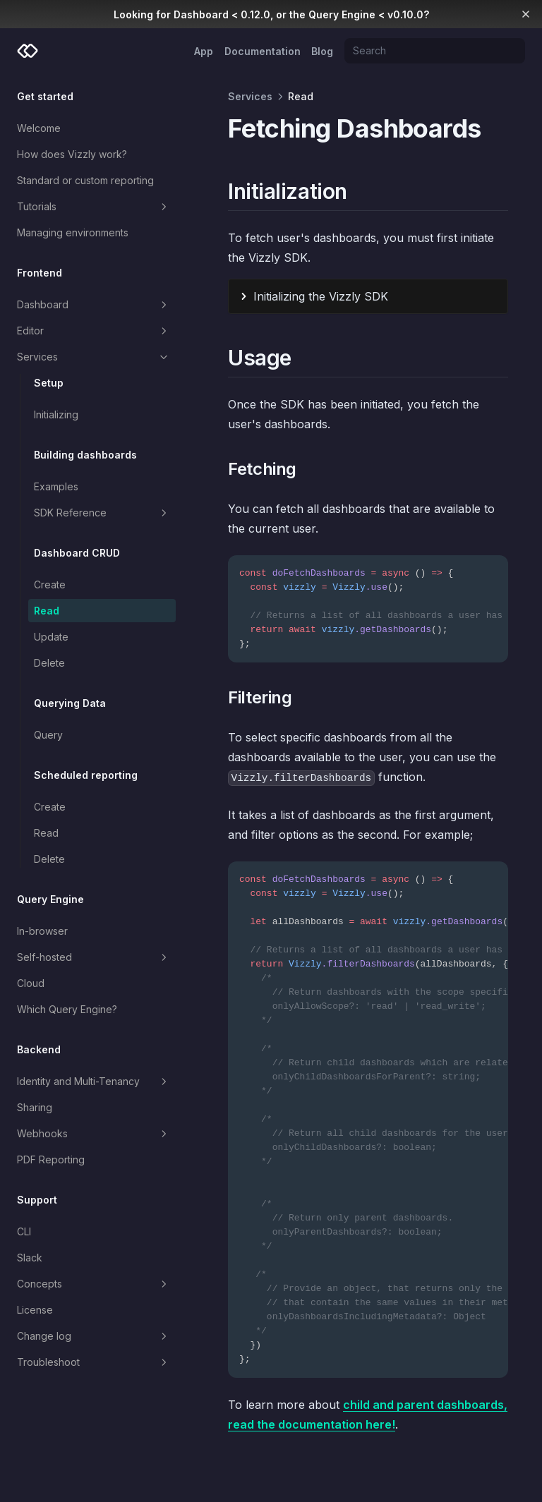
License (35, 1310)
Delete (49, 663)
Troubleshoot (93, 1362)
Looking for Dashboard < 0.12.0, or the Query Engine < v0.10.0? (271, 14)
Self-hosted (93, 957)
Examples (56, 486)
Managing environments (72, 232)
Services (93, 357)
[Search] (434, 50)
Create (50, 584)
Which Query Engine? (67, 1009)
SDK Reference (102, 513)
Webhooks (93, 1133)
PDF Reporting (51, 1159)
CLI (24, 1231)
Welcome (39, 128)
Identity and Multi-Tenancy (93, 1081)
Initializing (56, 414)
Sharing (34, 1107)
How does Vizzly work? (72, 154)
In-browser (42, 931)
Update (51, 637)
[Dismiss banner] (525, 14)
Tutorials (93, 206)
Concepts (93, 1284)
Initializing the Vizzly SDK (320, 296)
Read (46, 611)
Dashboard (93, 304)
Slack (29, 1258)
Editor (93, 331)
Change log (93, 1336)
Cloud (30, 983)
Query (48, 735)
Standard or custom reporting (85, 180)
